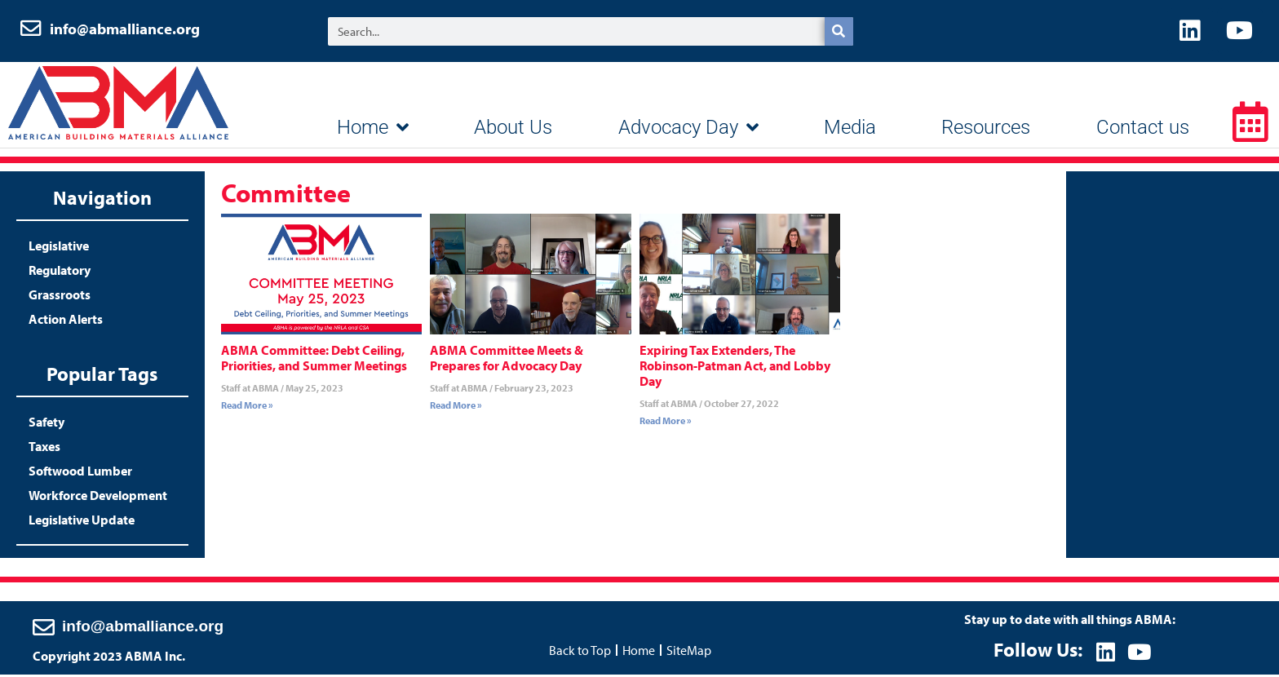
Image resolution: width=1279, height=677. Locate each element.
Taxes (44, 449)
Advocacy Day (688, 130)
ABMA (118, 106)
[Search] (839, 33)
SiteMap (688, 652)
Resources (985, 130)
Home (373, 130)
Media (850, 130)
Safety (46, 425)
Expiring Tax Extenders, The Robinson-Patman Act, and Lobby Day (735, 368)
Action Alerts (66, 322)
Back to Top (580, 652)
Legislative (59, 249)
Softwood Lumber (80, 474)
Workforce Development (98, 498)
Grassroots (60, 298)
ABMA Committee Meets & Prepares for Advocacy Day (506, 361)
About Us (513, 130)
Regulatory (60, 273)
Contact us (1142, 130)
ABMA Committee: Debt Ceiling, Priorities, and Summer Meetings (314, 361)
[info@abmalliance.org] (44, 628)
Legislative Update (82, 523)
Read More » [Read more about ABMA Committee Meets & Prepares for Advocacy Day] (456, 408)
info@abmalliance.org (125, 30)
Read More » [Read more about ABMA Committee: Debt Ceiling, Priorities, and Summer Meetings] (247, 408)
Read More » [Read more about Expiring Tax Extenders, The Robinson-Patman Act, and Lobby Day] (666, 424)
